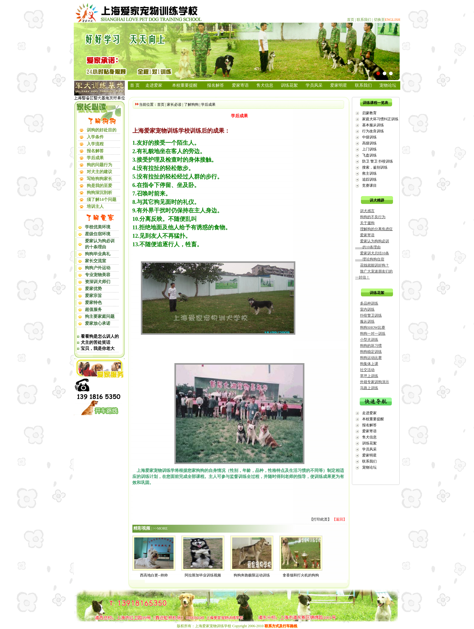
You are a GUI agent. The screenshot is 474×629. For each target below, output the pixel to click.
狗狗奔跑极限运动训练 (252, 575)
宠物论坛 (387, 85)
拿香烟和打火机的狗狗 (301, 575)
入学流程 (95, 144)
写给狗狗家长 (99, 178)
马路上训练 (369, 388)
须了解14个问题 (101, 199)
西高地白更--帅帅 (154, 575)
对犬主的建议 (99, 171)
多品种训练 (369, 303)
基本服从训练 (373, 125)
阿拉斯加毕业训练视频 (203, 575)
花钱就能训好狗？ (374, 265)
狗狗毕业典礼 (97, 254)
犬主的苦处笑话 (95, 342)
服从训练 (367, 321)
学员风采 (314, 85)
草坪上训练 (369, 376)
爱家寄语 (240, 85)
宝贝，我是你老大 (98, 348)
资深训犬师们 (97, 281)
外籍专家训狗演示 (374, 382)
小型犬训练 (369, 339)
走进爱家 (153, 85)
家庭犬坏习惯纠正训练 (380, 119)
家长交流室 (95, 261)
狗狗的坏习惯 (371, 346)
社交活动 (367, 370)
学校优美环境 (97, 227)
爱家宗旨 (93, 295)
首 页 (135, 85)
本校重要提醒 (184, 85)
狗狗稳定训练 (371, 352)
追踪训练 (369, 179)
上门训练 (369, 149)
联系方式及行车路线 (281, 626)
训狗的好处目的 (101, 130)
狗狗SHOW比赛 (372, 327)
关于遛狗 (367, 223)
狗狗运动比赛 (371, 358)
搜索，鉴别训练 (375, 167)
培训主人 (95, 206)
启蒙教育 (369, 113)
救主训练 (369, 173)
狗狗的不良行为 (372, 217)
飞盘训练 (369, 155)
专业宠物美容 (97, 275)
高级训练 (369, 143)
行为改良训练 (373, 131)
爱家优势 (93, 288)
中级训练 (369, 137)
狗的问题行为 (99, 165)
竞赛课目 (369, 185)
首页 (350, 20)
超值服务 (93, 309)
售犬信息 (264, 85)
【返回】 (339, 519)
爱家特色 (93, 302)
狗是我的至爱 (99, 185)
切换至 (387, 20)
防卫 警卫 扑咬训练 (377, 161)
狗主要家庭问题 (100, 316)
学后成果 (95, 158)
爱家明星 (338, 85)
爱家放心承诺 (97, 323)
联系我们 (364, 20)
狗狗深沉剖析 (99, 192)
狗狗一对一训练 (372, 333)
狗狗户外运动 (97, 268)
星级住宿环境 (97, 234)
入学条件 (95, 137)
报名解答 (95, 151)
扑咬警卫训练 (371, 315)
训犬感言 (367, 211)
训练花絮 (289, 85)
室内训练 (367, 309)
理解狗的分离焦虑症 (376, 229)
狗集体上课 (369, 364)
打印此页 (320, 519)
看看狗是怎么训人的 (100, 336)
